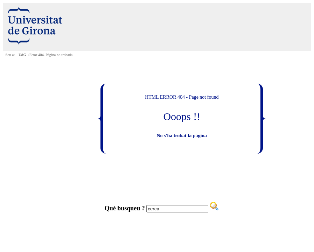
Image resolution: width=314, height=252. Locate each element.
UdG (22, 55)
